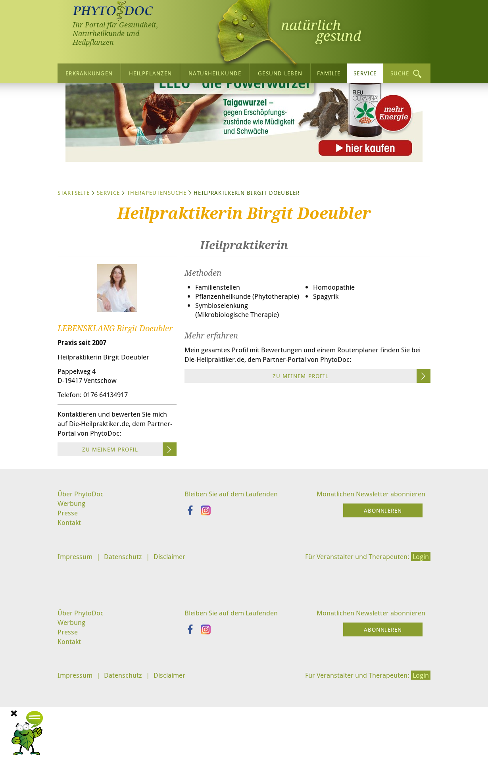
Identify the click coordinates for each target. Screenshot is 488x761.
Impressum (76, 637)
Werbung (72, 582)
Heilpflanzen (150, 71)
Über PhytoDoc (82, 572)
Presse (68, 592)
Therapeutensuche (156, 266)
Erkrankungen (88, 71)
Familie (329, 71)
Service (365, 71)
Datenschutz (126, 637)
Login (419, 637)
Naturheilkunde (214, 71)
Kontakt (70, 602)
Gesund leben (280, 71)
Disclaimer (175, 637)
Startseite (74, 266)
